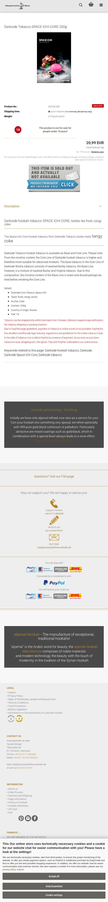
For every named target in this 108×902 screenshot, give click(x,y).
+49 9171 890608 (54, 513)
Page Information (17, 799)
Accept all (54, 876)
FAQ (10, 812)
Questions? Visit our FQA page (54, 476)
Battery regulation (17, 709)
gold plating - (44, 440)
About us (13, 789)
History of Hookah (17, 802)
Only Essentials (54, 886)
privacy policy (9, 869)
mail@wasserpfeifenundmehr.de (54, 547)
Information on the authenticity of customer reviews (35, 712)
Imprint (20, 869)
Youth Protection (17, 706)
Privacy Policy (15, 696)
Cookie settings (54, 895)
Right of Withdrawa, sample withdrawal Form (32, 699)
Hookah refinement (18, 805)
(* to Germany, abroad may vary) (78, 112)
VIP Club (12, 809)
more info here (63, 440)
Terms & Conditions (18, 702)
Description (11, 206)
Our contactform (54, 530)
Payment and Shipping (20, 795)
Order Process (15, 792)
